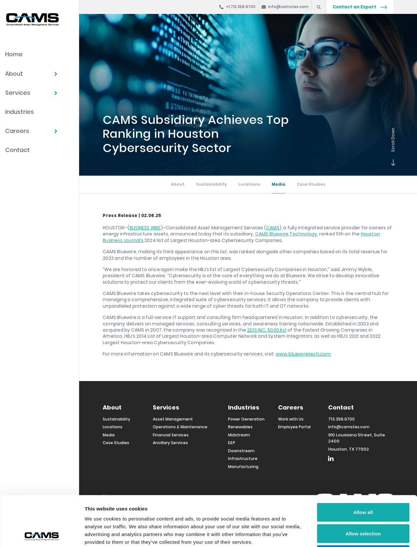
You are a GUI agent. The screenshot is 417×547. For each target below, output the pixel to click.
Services (17, 93)
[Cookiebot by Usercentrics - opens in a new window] (42, 534)
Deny (363, 504)
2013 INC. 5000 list (267, 330)
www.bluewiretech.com (303, 354)
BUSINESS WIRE (145, 227)
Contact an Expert (360, 7)
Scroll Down (391, 162)
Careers (17, 131)
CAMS (272, 227)
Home (14, 54)
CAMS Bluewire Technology (286, 234)
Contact (17, 150)
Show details (339, 534)
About (14, 74)
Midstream (239, 435)
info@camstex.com (349, 427)
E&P (231, 442)
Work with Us (291, 419)
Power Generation (246, 419)
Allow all (363, 462)
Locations (249, 184)
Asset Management (173, 419)
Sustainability (211, 184)
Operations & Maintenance (180, 427)
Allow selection (363, 483)
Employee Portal (294, 427)
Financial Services (171, 435)
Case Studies (311, 184)
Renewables (240, 427)
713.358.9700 (341, 419)
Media (278, 184)
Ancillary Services (170, 442)
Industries (19, 112)
